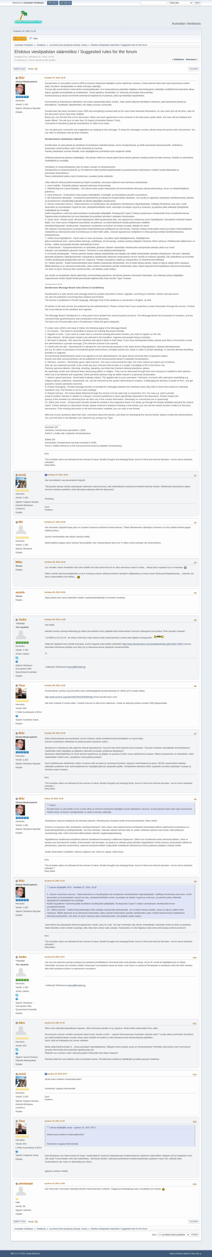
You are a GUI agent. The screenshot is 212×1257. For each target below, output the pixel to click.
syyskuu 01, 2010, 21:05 (55, 1023)
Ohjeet (172, 1254)
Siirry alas (19, 69)
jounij (22, 474)
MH (21, 522)
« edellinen (178, 59)
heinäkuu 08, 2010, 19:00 (55, 685)
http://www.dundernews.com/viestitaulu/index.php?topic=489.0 (152, 644)
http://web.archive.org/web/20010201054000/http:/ (69, 697)
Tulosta (193, 69)
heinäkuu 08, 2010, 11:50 (55, 619)
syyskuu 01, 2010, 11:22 (55, 881)
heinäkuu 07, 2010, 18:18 (55, 78)
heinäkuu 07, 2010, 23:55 (55, 522)
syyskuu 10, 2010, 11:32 (55, 1121)
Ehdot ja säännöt (183, 1254)
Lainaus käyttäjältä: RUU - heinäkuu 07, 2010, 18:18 (72, 887)
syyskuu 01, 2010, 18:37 (55, 957)
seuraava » (192, 59)
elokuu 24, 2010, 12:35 (54, 799)
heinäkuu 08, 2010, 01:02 (55, 562)
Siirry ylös (19, 1222)
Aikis (22, 1022)
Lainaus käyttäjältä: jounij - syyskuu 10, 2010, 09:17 (72, 1127)
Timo (22, 685)
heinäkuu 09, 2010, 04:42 (55, 733)
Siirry (154, 1234)
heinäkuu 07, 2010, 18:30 (57, 475)
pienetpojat (26, 1183)
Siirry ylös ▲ (196, 1254)
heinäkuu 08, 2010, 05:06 (55, 592)
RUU (21, 77)
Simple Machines (33, 1254)
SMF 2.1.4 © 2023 (18, 1254)
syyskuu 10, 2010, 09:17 (57, 1074)
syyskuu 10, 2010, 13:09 (55, 1183)
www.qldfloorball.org (76, 667)
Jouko (84, 45)
